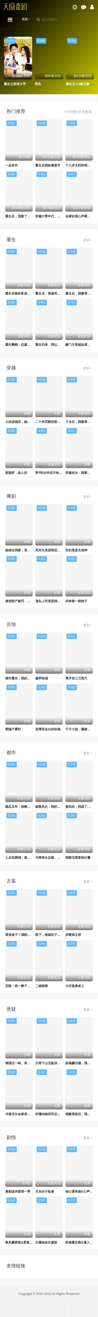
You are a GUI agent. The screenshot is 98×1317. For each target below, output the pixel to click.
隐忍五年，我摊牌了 (19, 807)
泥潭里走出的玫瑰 (47, 729)
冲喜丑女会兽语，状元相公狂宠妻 (28, 1114)
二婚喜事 (41, 986)
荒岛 (38, 84)
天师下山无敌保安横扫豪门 (54, 1063)
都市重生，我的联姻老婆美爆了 (27, 678)
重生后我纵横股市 (47, 165)
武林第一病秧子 (76, 601)
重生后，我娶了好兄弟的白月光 (27, 216)
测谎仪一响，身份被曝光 (22, 1063)
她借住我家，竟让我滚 (21, 550)
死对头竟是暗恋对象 (49, 550)
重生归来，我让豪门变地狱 (54, 345)
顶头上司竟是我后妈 (49, 601)
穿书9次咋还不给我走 (50, 473)
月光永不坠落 (44, 1191)
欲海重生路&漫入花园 (80, 1242)
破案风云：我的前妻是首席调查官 (58, 807)
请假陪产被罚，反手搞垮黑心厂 (27, 601)
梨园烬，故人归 (16, 473)
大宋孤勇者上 (74, 986)
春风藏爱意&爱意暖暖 (20, 1242)
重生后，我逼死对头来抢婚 (54, 293)
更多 (87, 240)
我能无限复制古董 (77, 857)
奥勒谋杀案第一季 (17, 1191)
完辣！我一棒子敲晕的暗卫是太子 (28, 986)
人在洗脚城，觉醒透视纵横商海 (27, 857)
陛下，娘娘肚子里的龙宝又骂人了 (58, 935)
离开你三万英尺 (76, 678)
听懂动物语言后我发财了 (52, 1114)
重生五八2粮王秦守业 (81, 84)
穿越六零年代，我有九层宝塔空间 (58, 216)
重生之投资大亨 (15, 84)
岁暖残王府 (73, 935)
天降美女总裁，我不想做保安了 (57, 857)
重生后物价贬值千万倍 (21, 293)
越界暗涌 (41, 678)
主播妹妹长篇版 (46, 1242)
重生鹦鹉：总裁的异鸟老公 (24, 345)
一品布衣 (11, 165)
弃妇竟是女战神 (76, 550)
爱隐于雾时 (13, 729)
